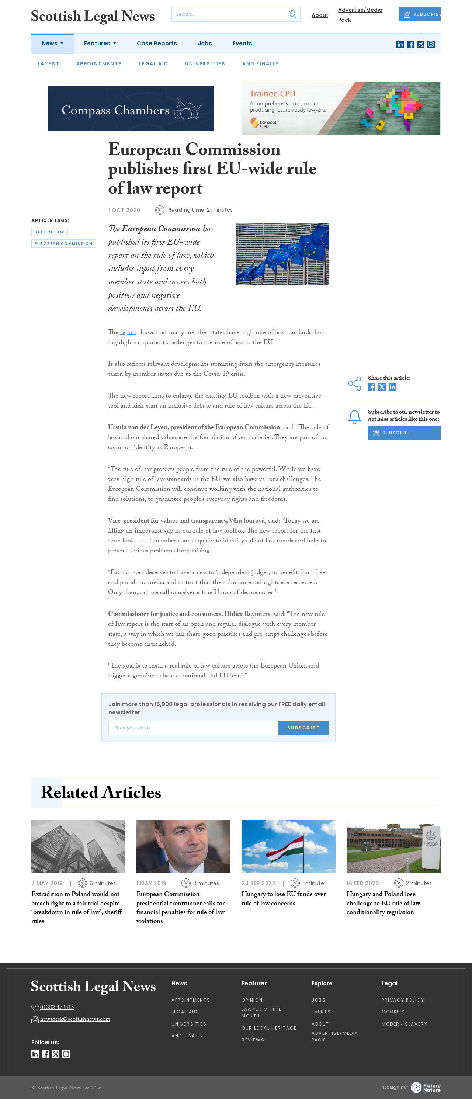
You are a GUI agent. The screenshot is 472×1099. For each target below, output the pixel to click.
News (50, 43)
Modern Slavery (404, 1024)
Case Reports (157, 43)
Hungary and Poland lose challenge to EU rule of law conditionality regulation (383, 904)
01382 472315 (57, 1008)
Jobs (205, 43)
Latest (49, 63)
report (128, 333)
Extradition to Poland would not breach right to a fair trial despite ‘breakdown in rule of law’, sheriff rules (76, 909)
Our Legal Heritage (269, 1028)
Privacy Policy (403, 1000)
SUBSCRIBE (422, 14)
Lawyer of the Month (262, 1012)
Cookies (393, 1012)
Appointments (99, 63)
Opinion (252, 1000)
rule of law (50, 232)
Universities (205, 63)
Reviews (253, 1040)
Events (242, 43)
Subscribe (303, 728)
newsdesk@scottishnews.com (75, 1020)
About (320, 15)
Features (98, 43)
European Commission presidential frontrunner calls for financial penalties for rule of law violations (180, 909)
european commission (64, 243)
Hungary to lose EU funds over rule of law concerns (284, 900)
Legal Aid (153, 63)
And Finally (260, 63)
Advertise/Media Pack (335, 1036)
